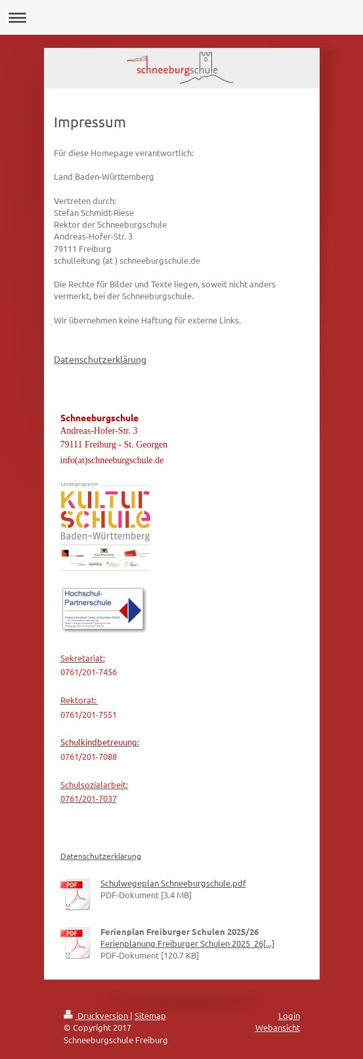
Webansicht (277, 1027)
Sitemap (150, 1015)
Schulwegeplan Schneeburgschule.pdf (173, 882)
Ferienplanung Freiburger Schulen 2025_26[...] (187, 943)
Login (289, 1015)
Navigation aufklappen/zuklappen (181, 17)
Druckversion (97, 1015)
